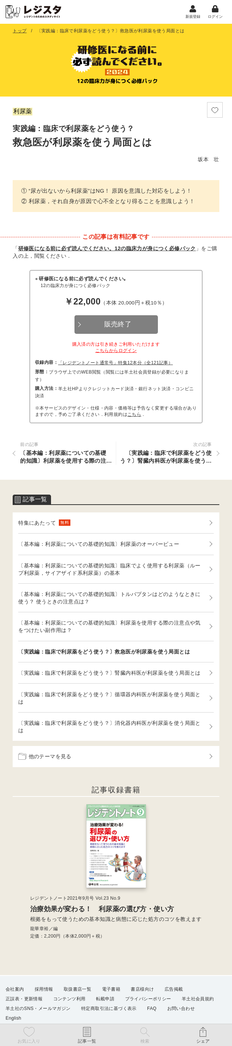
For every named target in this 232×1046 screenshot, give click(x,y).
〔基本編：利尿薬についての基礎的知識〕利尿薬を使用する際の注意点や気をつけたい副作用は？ (109, 627)
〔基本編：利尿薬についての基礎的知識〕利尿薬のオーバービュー (98, 545)
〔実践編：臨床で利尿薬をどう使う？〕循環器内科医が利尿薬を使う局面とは (109, 699)
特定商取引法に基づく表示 (109, 1008)
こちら (134, 415)
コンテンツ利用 (69, 999)
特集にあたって (44, 524)
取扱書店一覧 (77, 989)
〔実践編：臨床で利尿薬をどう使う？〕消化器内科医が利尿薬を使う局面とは (109, 727)
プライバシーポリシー (148, 999)
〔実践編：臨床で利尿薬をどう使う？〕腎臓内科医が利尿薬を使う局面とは (109, 674)
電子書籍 (111, 989)
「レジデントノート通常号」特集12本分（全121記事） (115, 363)
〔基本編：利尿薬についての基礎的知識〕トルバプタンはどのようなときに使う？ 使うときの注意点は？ (109, 599)
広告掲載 (174, 989)
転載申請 (105, 999)
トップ (19, 32)
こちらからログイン (116, 351)
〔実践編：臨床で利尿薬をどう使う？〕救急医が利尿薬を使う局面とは (104, 652)
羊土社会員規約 (198, 999)
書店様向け (142, 989)
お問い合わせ (181, 1008)
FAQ (151, 1008)
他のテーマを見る (44, 757)
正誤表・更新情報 (24, 999)
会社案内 (15, 989)
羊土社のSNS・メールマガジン (38, 1008)
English (13, 1018)
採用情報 (44, 989)
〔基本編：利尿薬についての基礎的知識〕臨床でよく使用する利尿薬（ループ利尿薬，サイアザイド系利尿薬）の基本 (109, 570)
